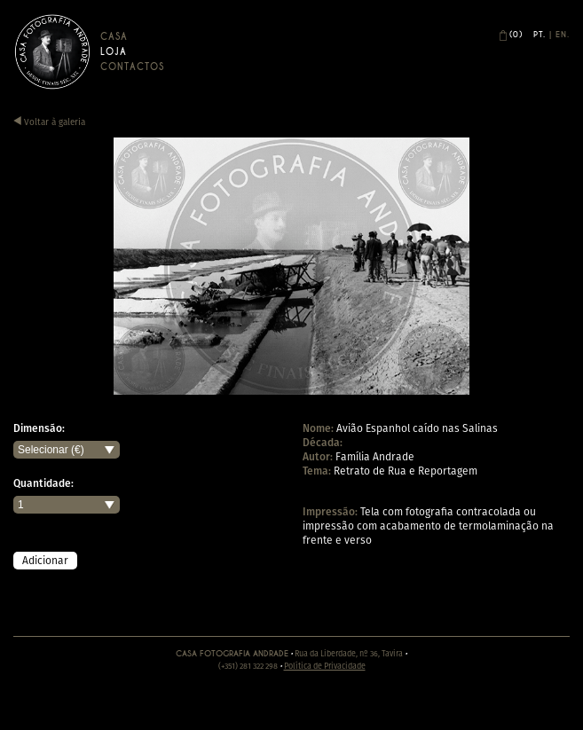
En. (562, 34)
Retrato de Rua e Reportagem (405, 470)
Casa (114, 37)
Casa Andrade (52, 51)
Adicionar (45, 560)
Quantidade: (43, 483)
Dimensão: (39, 428)
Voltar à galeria (49, 122)
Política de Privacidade (325, 665)
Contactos (132, 67)
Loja (113, 52)
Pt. (539, 34)
